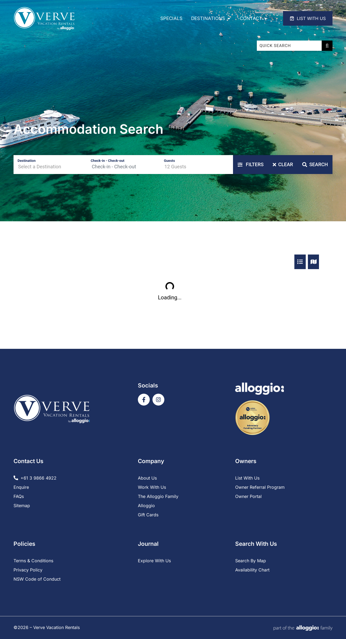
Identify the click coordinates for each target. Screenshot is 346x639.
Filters (251, 164)
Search (315, 164)
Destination (27, 161)
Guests (169, 161)
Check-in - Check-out (108, 161)
